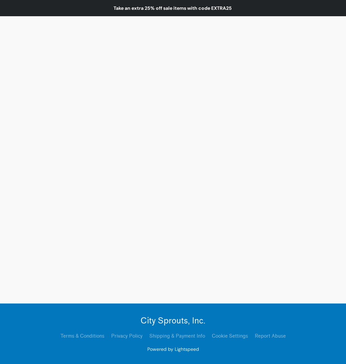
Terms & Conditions (82, 336)
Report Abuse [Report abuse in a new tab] (270, 336)
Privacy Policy (127, 336)
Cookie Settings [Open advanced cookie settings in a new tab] (230, 336)
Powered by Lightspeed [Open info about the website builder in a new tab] (173, 349)
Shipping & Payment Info (177, 336)
